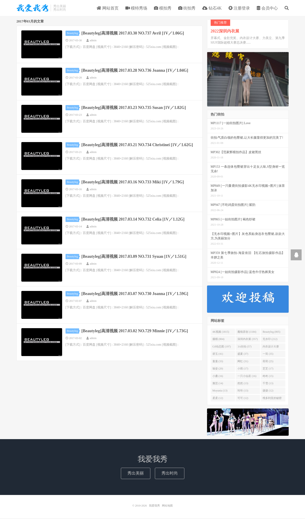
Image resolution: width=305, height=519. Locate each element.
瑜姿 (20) (217, 369)
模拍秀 (162, 8)
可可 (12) (242, 398)
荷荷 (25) (268, 361)
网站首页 (108, 8)
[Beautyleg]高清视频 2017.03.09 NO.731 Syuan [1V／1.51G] (133, 257)
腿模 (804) (218, 339)
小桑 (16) (217, 376)
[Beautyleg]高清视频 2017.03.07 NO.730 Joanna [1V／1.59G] (134, 294)
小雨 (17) (242, 369)
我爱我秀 (32, 8)
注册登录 (239, 8)
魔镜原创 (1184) (246, 332)
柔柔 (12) (217, 398)
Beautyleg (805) (271, 332)
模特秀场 (136, 8)
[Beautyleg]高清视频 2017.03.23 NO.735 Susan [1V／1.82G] (133, 108)
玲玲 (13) (242, 391)
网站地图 (167, 506)
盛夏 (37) (242, 354)
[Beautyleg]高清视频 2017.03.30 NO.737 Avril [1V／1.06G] (132, 33)
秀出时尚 (169, 474)
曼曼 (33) (217, 361)
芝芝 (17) (268, 369)
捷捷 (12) (268, 391)
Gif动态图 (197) (221, 347)
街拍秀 (187, 8)
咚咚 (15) (268, 376)
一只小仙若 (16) (246, 376)
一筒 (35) (268, 354)
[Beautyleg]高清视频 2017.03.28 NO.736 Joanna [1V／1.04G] (134, 71)
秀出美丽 (135, 474)
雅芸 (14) (217, 383)
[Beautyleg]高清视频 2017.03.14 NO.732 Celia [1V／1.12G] (133, 219)
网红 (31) (242, 361)
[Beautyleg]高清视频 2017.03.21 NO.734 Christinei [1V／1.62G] (137, 145)
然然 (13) (242, 383)
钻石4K (212, 8)
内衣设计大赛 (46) (271, 347)
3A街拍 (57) (244, 347)
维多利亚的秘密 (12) (272, 399)
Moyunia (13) (219, 391)
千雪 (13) (268, 383)
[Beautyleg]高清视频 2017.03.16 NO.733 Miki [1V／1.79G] (132, 182)
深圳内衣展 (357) (247, 339)
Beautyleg (73, 33)
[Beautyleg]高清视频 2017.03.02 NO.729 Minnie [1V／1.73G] (134, 331)
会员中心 (267, 8)
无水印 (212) (270, 339)
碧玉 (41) (217, 354)
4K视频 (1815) (220, 332)
